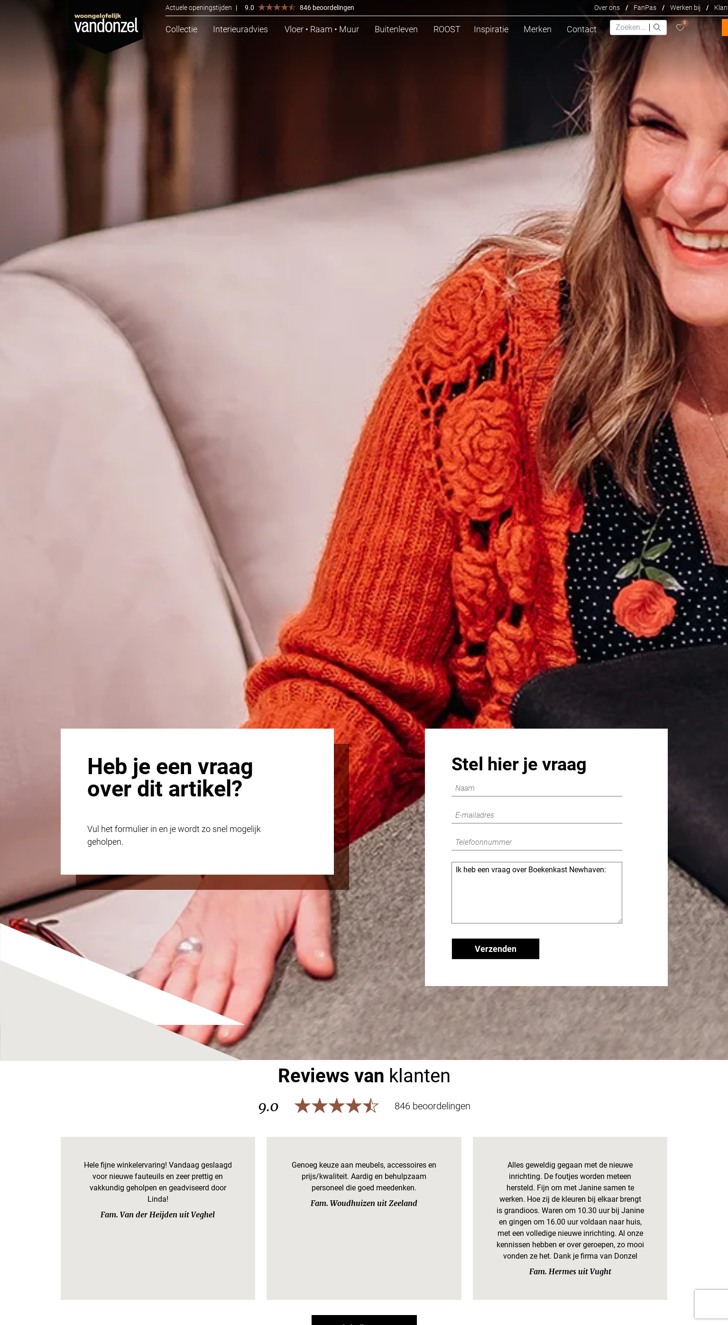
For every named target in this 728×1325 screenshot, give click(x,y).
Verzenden (495, 949)
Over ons (607, 7)
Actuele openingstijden (199, 7)
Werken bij (685, 7)
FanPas (645, 7)
